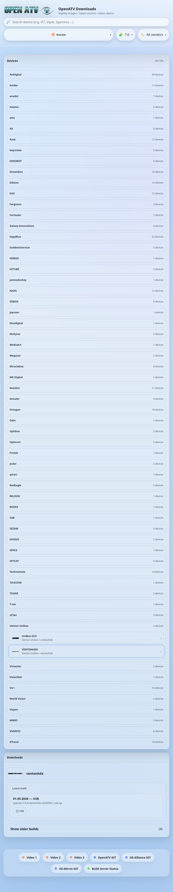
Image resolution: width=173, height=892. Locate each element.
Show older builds (86, 829)
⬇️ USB (20, 811)
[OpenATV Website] (30, 10)
